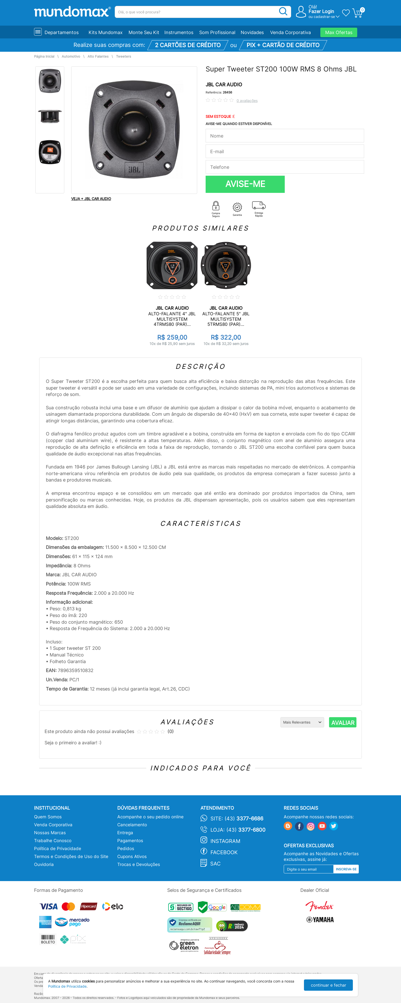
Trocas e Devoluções (138, 864)
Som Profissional (217, 32)
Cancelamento (132, 824)
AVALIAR (342, 722)
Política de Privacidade (57, 848)
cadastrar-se (324, 16)
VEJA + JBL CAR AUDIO (91, 198)
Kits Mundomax (106, 32)
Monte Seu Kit (144, 32)
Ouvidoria (44, 864)
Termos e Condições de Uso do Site (71, 856)
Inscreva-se (346, 869)
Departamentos (62, 32)
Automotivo (71, 56)
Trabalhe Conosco (52, 840)
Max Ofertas (338, 32)
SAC (215, 864)
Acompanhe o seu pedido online (150, 816)
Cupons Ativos (132, 856)
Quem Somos (48, 816)
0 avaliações (247, 100)
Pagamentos (130, 840)
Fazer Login (321, 11)
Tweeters (123, 56)
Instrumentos (178, 32)
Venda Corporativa (290, 32)
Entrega (125, 832)
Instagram (225, 841)
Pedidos (125, 848)
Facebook (224, 852)
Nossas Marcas (50, 832)
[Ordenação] (302, 722)
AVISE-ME (245, 184)
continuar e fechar (328, 985)
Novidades (252, 32)
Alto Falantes (98, 56)
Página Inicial (44, 56)
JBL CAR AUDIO (224, 85)
